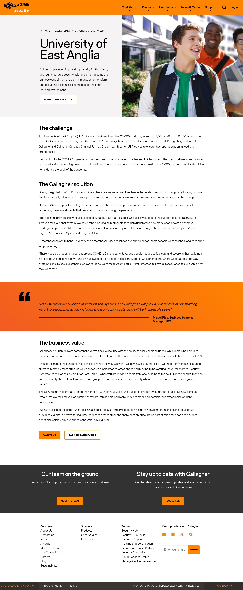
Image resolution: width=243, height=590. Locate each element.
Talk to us (49, 435)
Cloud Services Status (135, 557)
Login (234, 7)
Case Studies (62, 30)
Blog (43, 561)
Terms (73, 585)
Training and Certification (137, 544)
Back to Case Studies (82, 435)
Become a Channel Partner (138, 548)
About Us (46, 531)
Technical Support (133, 539)
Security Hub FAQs (133, 535)
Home (47, 30)
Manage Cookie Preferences (139, 561)
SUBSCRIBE (173, 500)
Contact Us (47, 535)
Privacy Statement (53, 585)
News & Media (190, 7)
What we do (129, 7)
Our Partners (167, 7)
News (43, 539)
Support (210, 7)
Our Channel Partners (53, 552)
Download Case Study (58, 99)
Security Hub (130, 531)
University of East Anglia (89, 30)
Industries (87, 539)
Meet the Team (49, 548)
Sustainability (48, 566)
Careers (45, 557)
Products (148, 7)
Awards (45, 544)
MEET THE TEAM (70, 500)
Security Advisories (134, 552)
